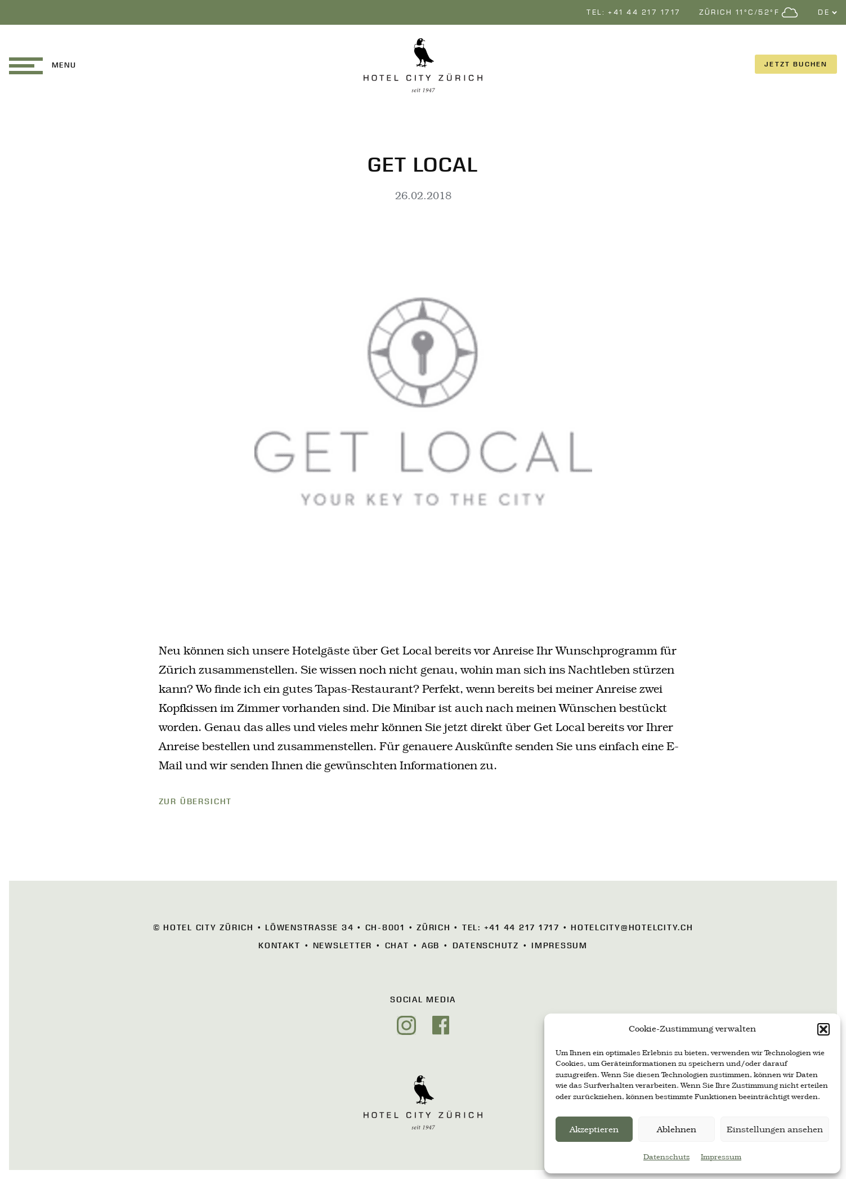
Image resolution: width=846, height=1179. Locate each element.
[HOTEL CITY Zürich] (423, 65)
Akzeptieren (594, 1129)
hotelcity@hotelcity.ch (632, 927)
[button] (823, 1029)
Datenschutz (666, 1157)
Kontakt (279, 945)
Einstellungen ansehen (775, 1129)
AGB (431, 945)
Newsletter (343, 945)
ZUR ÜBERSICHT (195, 801)
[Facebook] (440, 1025)
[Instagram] (406, 1025)
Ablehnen (676, 1129)
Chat (397, 945)
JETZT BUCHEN (795, 64)
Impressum (721, 1157)
